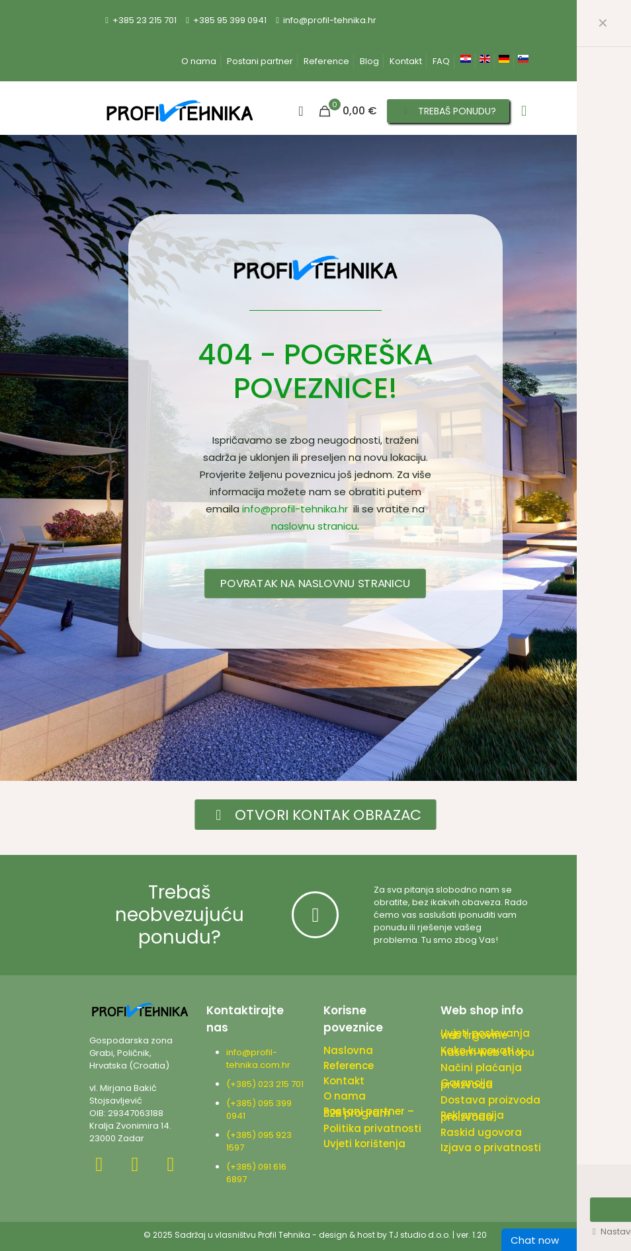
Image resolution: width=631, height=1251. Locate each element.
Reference (326, 61)
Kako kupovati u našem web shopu (487, 1051)
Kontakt (406, 61)
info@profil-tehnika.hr (295, 509)
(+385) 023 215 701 (267, 1084)
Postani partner (260, 61)
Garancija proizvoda (467, 1084)
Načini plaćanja (481, 1067)
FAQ (441, 61)
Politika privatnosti (372, 1128)
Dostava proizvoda (490, 1100)
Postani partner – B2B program (368, 1112)
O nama (198, 61)
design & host (347, 1234)
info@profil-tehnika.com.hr (258, 1058)
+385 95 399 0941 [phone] (230, 20)
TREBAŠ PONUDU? (448, 111)
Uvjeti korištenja (364, 1143)
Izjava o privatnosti (491, 1147)
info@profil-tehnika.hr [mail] (329, 20)
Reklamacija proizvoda (472, 1116)
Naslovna (348, 1050)
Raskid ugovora (481, 1132)
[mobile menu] (524, 111)
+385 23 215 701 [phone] (144, 20)
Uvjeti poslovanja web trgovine (485, 1034)
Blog (369, 61)
